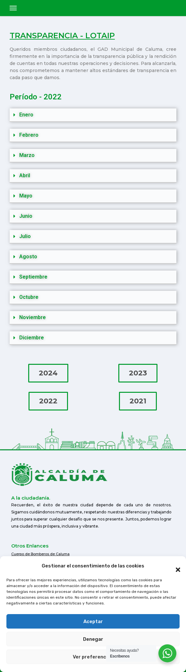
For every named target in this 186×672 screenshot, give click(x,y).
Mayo (25, 196)
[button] (175, 566)
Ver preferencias (93, 657)
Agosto (28, 256)
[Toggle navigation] (13, 8)
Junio (25, 216)
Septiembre (33, 277)
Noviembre (32, 317)
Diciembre (31, 338)
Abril (24, 175)
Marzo (27, 155)
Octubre (28, 297)
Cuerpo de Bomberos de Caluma (40, 554)
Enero (26, 115)
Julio (25, 236)
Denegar (93, 639)
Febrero (28, 135)
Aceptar (93, 621)
